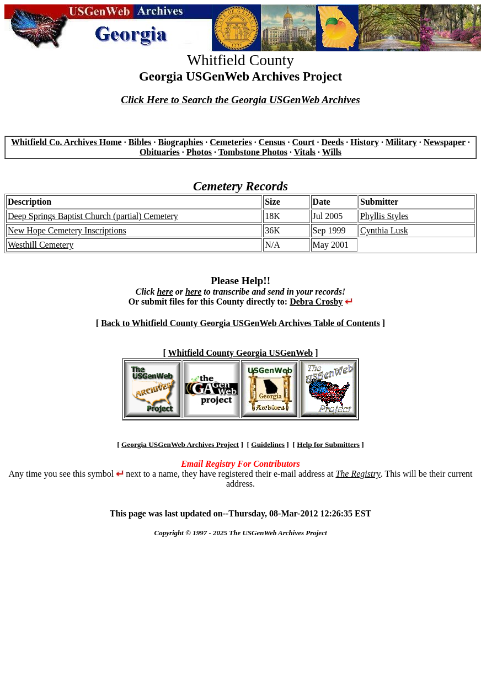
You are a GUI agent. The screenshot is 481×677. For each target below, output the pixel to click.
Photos (199, 152)
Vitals (305, 152)
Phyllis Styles (384, 216)
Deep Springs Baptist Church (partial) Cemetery (93, 216)
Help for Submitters (328, 444)
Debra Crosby (316, 301)
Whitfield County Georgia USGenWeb (240, 353)
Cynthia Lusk (384, 230)
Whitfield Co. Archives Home (66, 142)
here (165, 291)
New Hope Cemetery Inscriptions (67, 230)
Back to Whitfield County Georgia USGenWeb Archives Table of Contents (240, 323)
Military (401, 142)
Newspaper (445, 142)
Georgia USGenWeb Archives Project (180, 444)
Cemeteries (231, 142)
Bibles (140, 142)
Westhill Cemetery (40, 244)
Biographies (180, 142)
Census (272, 142)
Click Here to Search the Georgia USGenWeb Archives (240, 99)
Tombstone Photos (252, 152)
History (364, 142)
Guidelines (268, 444)
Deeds (332, 142)
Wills (331, 152)
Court (303, 142)
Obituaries (160, 152)
